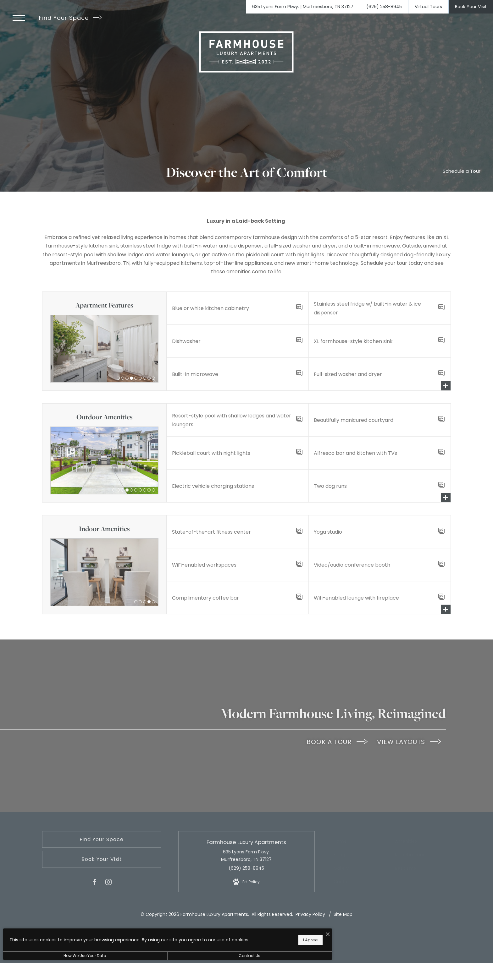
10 (153, 490)
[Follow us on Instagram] (108, 883)
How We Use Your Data (57, 955)
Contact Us (168, 955)
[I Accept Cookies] (219, 931)
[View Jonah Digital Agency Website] (301, 936)
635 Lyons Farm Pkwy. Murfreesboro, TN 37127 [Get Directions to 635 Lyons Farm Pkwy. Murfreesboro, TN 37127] (246, 855)
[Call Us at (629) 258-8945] (384, 7)
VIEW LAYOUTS (409, 741)
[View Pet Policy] (246, 882)
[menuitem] (361, 841)
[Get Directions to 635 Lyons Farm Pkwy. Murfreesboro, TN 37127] (303, 7)
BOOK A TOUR (337, 741)
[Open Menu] (19, 18)
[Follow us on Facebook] (94, 883)
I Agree (201, 938)
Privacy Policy (310, 914)
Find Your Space (70, 18)
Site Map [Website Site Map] (343, 914)
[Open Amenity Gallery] (299, 308)
